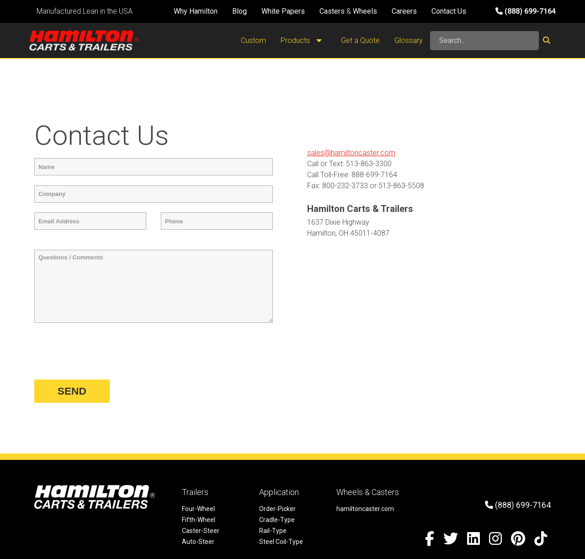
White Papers (283, 11)
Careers (404, 11)
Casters (332, 11)
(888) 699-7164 (525, 11)
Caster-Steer (200, 530)
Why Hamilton (196, 11)
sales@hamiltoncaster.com (351, 152)
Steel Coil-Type (281, 541)
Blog (239, 11)
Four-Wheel (198, 508)
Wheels (365, 11)
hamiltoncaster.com (365, 508)
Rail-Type (273, 530)
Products (303, 40)
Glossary (408, 40)
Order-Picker (277, 508)
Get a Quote (360, 40)
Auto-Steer (198, 541)
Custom (253, 40)
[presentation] (103, 351)
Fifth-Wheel (198, 519)
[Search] (484, 40)
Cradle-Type (277, 519)
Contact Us (448, 11)
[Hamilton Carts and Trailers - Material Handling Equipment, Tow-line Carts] (84, 40)
